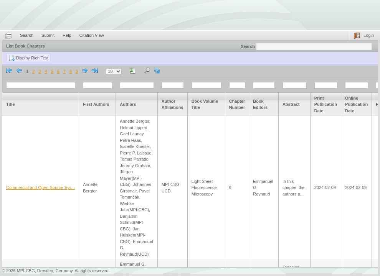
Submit (48, 35)
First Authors (96, 104)
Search (26, 35)
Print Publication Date (325, 104)
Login (368, 35)
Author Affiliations (172, 104)
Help (67, 35)
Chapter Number (237, 104)
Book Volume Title (205, 104)
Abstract (291, 104)
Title (10, 104)
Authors (128, 104)
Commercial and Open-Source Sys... (40, 187)
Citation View (91, 35)
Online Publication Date (356, 104)
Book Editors (260, 104)
